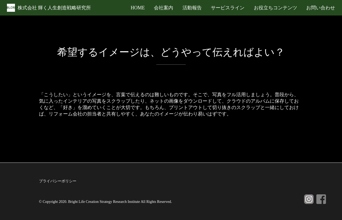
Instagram (309, 199)
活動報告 (192, 7)
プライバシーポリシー (57, 181)
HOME (138, 7)
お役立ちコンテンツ (275, 7)
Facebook (321, 199)
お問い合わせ (320, 7)
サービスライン (227, 7)
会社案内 (163, 7)
